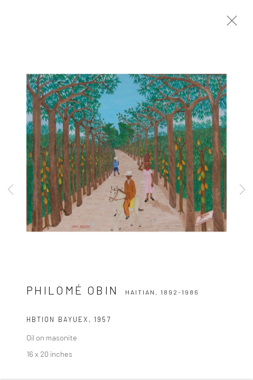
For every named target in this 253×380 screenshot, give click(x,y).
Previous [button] (10, 190)
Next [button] (242, 190)
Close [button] (229, 24)
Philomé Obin (72, 292)
